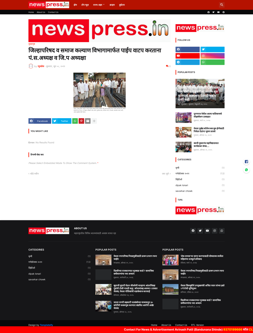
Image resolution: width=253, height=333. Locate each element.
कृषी (200, 167)
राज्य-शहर (97, 4)
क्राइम (112, 4)
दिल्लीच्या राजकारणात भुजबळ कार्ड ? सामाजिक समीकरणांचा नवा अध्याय (134, 272)
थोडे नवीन (34, 173)
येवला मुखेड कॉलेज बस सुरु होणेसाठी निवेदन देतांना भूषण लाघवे (209, 130)
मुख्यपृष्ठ (31, 44)
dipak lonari (200, 185)
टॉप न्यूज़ (85, 4)
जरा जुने (165, 173)
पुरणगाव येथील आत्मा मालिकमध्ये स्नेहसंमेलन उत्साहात (208, 115)
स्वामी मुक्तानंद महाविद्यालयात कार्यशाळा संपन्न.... (206, 144)
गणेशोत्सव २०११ (200, 173)
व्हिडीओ (200, 179)
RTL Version (197, 325)
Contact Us (53, 12)
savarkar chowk (200, 191)
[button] (222, 5)
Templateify (46, 325)
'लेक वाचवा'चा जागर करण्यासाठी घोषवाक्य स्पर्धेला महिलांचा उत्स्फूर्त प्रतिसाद (202, 257)
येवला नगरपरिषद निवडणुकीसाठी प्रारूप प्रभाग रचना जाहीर (135, 257)
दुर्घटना (122, 4)
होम (75, 4)
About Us (41, 12)
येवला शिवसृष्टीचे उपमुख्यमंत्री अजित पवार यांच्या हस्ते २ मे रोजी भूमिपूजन (202, 287)
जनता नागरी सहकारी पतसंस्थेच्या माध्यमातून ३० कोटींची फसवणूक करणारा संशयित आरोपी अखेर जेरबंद (134, 305)
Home (31, 12)
